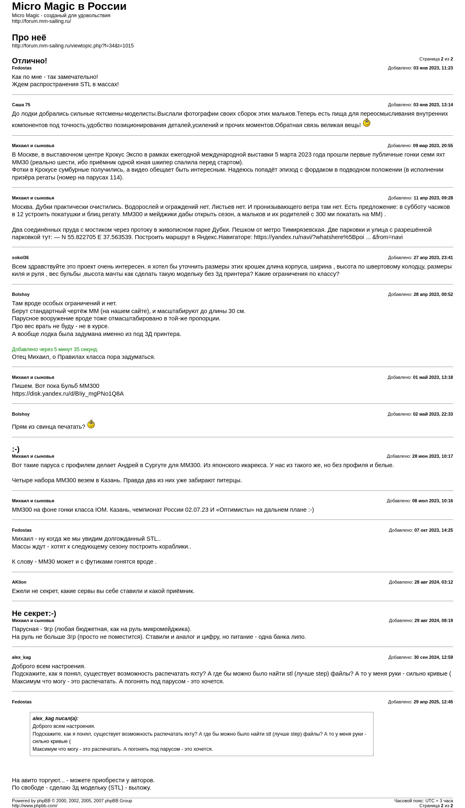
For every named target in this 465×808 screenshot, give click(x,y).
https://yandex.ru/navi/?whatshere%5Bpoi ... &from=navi (328, 237)
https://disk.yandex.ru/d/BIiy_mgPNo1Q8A (68, 393)
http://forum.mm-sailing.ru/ (41, 21)
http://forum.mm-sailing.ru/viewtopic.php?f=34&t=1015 (72, 46)
